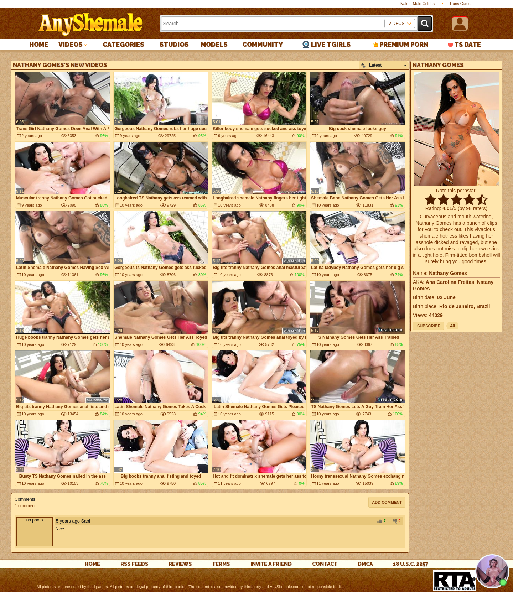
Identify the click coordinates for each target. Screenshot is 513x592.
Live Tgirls (331, 44)
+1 (379, 521)
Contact (324, 564)
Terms (221, 564)
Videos (70, 44)
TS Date (467, 44)
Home (38, 44)
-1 (394, 521)
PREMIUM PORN (403, 44)
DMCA (365, 564)
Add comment (387, 502)
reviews (180, 564)
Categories (123, 44)
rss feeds (134, 564)
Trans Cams (460, 3)
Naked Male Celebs (417, 3)
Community (262, 44)
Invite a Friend (271, 564)
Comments (25, 499)
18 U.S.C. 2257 (410, 564)
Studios (174, 44)
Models (214, 44)
